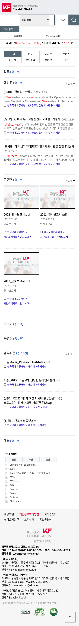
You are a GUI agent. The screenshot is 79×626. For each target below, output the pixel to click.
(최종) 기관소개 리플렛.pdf (20, 420)
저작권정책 (50, 514)
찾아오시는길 (11, 519)
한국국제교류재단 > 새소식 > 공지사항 (26, 366)
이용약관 (9, 514)
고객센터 (29, 519)
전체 (12, 54)
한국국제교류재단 (53, 35)
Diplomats (15, 501)
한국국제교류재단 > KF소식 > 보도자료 (27, 407)
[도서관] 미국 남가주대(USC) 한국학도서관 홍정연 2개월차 (39, 146)
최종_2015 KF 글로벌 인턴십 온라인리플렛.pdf (32, 380)
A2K (12, 485)
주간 (31, 459)
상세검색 (9, 29)
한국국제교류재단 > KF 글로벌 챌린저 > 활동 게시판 (33, 105)
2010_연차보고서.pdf (17, 281)
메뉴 (66, 60)
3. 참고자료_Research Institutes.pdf (27, 362)
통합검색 (18, 35)
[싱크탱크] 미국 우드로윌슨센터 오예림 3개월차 (32, 119)
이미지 (12, 60)
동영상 (48, 60)
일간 (14, 459)
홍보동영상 (45, 519)
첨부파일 (30, 60)
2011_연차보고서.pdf (53, 214)
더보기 (68, 83)
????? (12, 476)
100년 (12, 468)
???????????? (16, 480)
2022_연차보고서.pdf (17, 214)
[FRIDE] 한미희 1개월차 (18, 92)
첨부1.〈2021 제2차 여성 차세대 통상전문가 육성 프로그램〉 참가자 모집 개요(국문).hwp (33, 400)
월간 (48, 459)
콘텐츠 (66, 54)
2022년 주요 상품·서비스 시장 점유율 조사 (30, 472)
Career (13, 493)
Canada (14, 489)
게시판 (48, 54)
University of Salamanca (23, 464)
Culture (14, 497)
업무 (30, 54)
